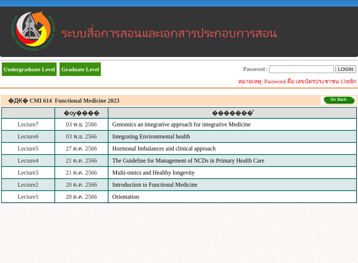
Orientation (126, 197)
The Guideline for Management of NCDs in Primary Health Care (188, 160)
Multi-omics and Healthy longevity (154, 172)
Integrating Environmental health (151, 136)
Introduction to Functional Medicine (155, 185)
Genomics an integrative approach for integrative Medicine (182, 124)
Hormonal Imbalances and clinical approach (164, 148)
